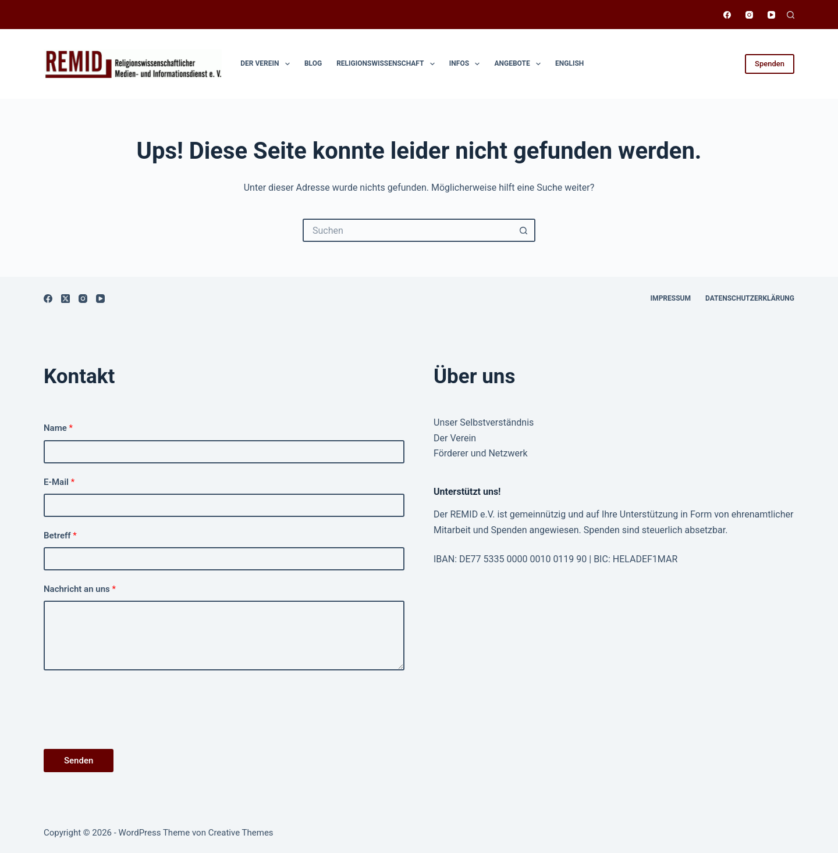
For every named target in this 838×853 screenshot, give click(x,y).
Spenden (769, 63)
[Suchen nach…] (407, 230)
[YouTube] (771, 15)
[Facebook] (727, 15)
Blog (313, 63)
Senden (78, 760)
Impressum (671, 298)
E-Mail (59, 482)
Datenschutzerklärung (749, 298)
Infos (467, 64)
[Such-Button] (523, 230)
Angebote (519, 64)
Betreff (60, 535)
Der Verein (267, 64)
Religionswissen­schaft (387, 64)
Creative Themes (241, 832)
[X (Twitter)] (65, 298)
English (569, 63)
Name (58, 428)
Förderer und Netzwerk (481, 453)
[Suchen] (790, 15)
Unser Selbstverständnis (484, 422)
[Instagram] (749, 15)
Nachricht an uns (80, 589)
